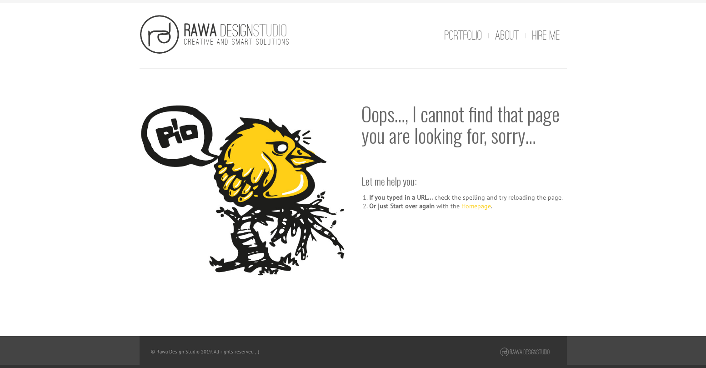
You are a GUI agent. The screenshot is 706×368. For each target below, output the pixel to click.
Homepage (476, 206)
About (507, 35)
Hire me (546, 35)
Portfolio (463, 35)
